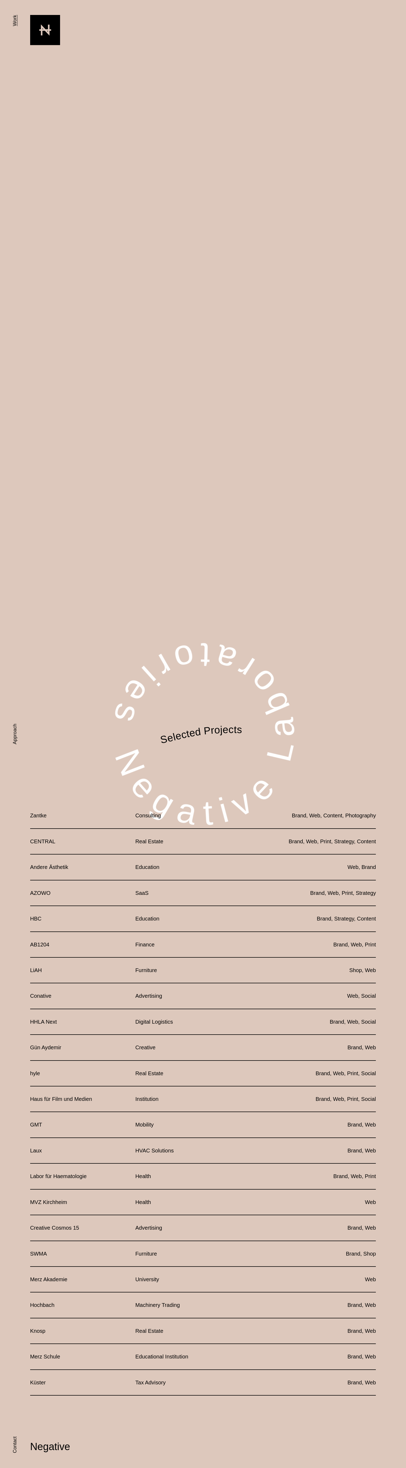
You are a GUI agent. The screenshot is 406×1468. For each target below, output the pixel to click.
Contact (15, 1444)
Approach (15, 734)
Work (15, 20)
